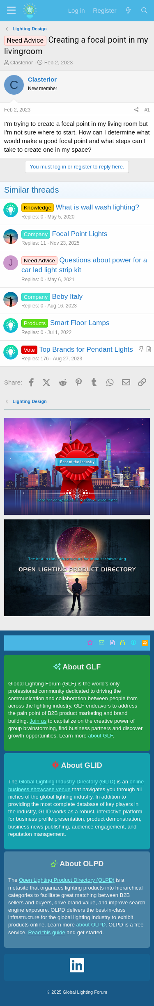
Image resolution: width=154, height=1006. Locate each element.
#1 (147, 110)
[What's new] (128, 10)
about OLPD (91, 925)
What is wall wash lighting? (97, 207)
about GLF (100, 736)
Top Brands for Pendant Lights (86, 349)
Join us (38, 721)
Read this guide (46, 932)
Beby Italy (67, 296)
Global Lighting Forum (85, 992)
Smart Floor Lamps (80, 323)
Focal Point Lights (79, 234)
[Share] (136, 110)
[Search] (144, 10)
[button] (11, 10)
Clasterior (21, 62)
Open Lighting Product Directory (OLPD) (67, 880)
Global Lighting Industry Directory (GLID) (67, 781)
